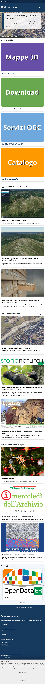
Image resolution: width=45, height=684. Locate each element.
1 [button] (20, 602)
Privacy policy (35, 668)
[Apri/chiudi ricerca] (39, 7)
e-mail (8, 631)
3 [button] (23, 602)
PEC (9, 657)
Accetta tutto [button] (22, 676)
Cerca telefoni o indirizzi (6, 645)
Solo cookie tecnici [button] (22, 672)
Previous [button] (2, 585)
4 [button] (24, 602)
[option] (22, 583)
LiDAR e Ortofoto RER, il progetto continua (21, 17)
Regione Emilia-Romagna (7, 2)
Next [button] (43, 585)
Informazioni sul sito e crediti (8, 629)
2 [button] (21, 602)
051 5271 (8, 644)
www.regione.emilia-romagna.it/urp (13, 654)
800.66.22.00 (11, 655)
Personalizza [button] (22, 680)
